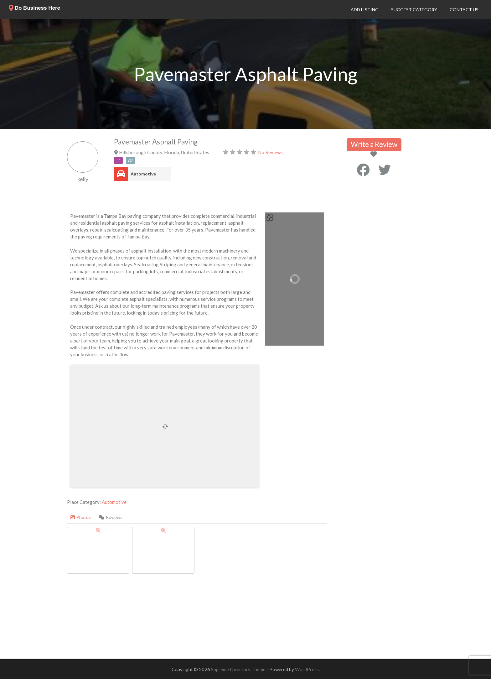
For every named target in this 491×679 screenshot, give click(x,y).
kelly (82, 178)
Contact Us (464, 9)
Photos (80, 517)
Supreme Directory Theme (238, 669)
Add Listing (365, 9)
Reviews (110, 517)
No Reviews (270, 152)
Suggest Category (414, 9)
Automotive (143, 173)
